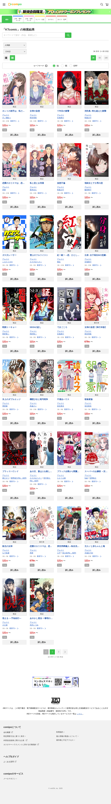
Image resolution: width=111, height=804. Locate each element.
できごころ (62, 327)
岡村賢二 (5, 334)
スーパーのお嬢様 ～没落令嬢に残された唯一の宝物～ (96, 471)
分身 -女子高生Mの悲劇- (96, 255)
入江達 (5, 625)
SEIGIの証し (35, 327)
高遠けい (33, 406)
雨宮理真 (33, 118)
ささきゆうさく (36, 262)
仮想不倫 (61, 183)
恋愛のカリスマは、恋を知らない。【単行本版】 (41, 546)
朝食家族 (89, 399)
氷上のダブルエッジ (11, 399)
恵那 (4, 190)
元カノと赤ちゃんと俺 (95, 546)
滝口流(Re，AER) (69, 553)
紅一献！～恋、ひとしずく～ (68, 255)
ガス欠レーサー (9, 255)
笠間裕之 (92, 478)
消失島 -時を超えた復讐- (96, 111)
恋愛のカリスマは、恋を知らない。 (13, 183)
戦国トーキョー (9, 327)
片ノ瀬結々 (6, 118)
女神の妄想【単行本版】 (96, 327)
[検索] (68, 35)
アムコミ (5, 115)
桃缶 (59, 262)
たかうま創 (61, 478)
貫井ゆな (33, 190)
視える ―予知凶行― (11, 618)
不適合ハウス (63, 399)
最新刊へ (15, 121)
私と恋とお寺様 (37, 183)
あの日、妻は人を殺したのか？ (41, 471)
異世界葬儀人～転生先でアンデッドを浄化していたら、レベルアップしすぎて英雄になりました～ (68, 546)
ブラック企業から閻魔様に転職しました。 (68, 471)
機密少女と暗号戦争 (39, 399)
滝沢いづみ (34, 625)
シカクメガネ (7, 262)
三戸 (59, 553)
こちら (80, 714)
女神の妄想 (35, 111)
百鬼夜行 (60, 118)
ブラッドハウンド (10, 471)
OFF (75, 66)
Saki (86, 478)
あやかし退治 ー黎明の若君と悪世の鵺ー (41, 618)
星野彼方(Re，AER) (18, 478)
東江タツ (5, 478)
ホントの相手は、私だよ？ (12, 111)
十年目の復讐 (63, 111)
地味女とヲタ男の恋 (94, 183)
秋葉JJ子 (88, 118)
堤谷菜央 (60, 406)
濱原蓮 (5, 406)
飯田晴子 (88, 190)
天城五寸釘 (89, 553)
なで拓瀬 (5, 553)
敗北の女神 (7, 546)
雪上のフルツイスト (39, 255)
